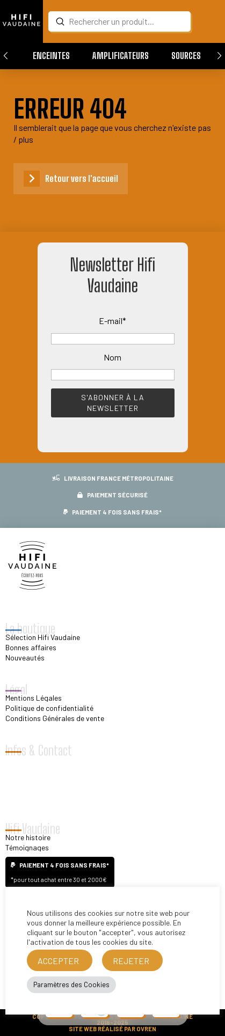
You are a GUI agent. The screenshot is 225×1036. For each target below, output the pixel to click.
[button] (51, 56)
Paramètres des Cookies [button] (71, 984)
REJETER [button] (131, 961)
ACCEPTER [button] (58, 961)
